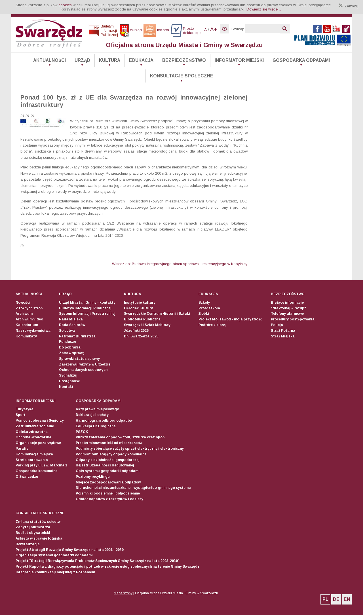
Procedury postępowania (293, 319)
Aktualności (49, 60)
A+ (213, 29)
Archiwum (24, 314)
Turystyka (24, 409)
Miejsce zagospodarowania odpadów (108, 482)
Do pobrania (70, 347)
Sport (21, 415)
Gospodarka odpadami (301, 60)
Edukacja (141, 60)
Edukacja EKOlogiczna (96, 426)
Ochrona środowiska (33, 437)
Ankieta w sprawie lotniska (39, 538)
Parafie (22, 449)
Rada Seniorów (72, 325)
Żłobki (204, 314)
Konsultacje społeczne (181, 75)
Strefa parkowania (32, 460)
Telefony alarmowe (287, 314)
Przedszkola (209, 308)
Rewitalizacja (28, 544)
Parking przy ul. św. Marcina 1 (41, 465)
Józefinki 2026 (136, 331)
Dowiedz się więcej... (263, 9)
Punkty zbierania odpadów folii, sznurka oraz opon (120, 437)
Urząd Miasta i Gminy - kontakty (87, 303)
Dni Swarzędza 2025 (141, 336)
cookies (65, 5)
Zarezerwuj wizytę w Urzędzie (84, 364)
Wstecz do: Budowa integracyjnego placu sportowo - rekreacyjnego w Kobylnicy (180, 264)
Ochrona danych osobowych (83, 370)
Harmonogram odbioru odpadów (104, 420)
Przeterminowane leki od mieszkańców (109, 443)
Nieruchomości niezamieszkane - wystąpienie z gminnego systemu (133, 488)
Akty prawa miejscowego (97, 409)
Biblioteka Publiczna (142, 319)
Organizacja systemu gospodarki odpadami (54, 555)
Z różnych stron (29, 308)
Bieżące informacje (287, 303)
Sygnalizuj (68, 375)
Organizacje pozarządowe (38, 443)
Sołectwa (67, 331)
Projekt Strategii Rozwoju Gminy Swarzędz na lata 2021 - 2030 (70, 550)
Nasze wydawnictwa (33, 331)
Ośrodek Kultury (138, 308)
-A (205, 30)
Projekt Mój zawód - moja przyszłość (230, 319)
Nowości (23, 303)
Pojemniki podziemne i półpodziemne (108, 493)
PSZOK (82, 432)
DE (336, 599)
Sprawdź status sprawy (79, 359)
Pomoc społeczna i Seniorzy (40, 420)
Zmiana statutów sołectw (38, 522)
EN (347, 599)
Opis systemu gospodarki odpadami (108, 471)
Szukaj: (237, 29)
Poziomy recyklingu (93, 477)
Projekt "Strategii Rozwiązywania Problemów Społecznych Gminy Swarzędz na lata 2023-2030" (98, 561)
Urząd (82, 60)
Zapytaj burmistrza (33, 527)
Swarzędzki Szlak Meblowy (147, 325)
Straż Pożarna (283, 331)
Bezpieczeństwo (184, 60)
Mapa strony (123, 593)
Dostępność (69, 381)
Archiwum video (29, 319)
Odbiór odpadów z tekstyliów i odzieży (109, 499)
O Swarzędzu (27, 477)
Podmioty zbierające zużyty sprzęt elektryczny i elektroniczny (130, 449)
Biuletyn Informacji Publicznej (85, 308)
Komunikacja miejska (34, 454)
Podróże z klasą (212, 325)
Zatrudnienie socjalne (35, 426)
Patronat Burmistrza (77, 336)
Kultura (109, 60)
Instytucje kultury (139, 303)
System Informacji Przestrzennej (87, 314)
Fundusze (67, 342)
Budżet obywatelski (33, 533)
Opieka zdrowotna (32, 432)
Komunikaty (26, 336)
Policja (277, 325)
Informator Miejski (239, 60)
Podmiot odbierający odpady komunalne (111, 454)
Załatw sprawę (72, 353)
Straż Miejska (283, 336)
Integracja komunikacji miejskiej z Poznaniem (55, 572)
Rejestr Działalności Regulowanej (105, 465)
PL (325, 599)
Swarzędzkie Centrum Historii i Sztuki (157, 314)
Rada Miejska (71, 319)
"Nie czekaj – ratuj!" (288, 308)
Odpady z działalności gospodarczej (108, 460)
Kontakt (66, 387)
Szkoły (204, 303)
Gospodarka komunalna (37, 471)
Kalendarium (27, 325)
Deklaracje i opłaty (92, 415)
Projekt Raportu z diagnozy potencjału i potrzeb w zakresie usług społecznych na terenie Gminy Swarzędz (107, 566)
